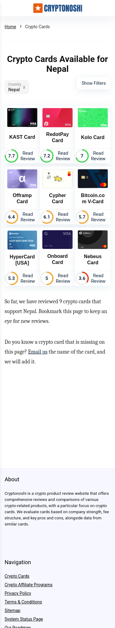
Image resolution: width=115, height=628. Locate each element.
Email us (38, 352)
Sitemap (12, 610)
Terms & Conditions (23, 601)
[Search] (105, 8)
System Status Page (24, 619)
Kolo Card (92, 137)
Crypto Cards (17, 576)
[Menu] (7, 8)
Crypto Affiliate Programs (28, 584)
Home (10, 26)
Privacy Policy (18, 593)
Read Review (28, 155)
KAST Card (22, 137)
